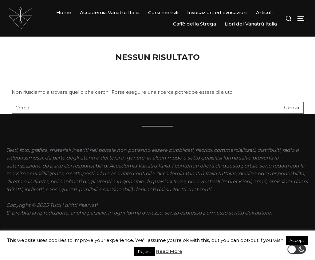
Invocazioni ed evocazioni (217, 12)
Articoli (264, 12)
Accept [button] (296, 240)
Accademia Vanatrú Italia (110, 12)
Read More (169, 251)
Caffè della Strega (194, 24)
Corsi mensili (163, 12)
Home (63, 12)
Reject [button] (144, 251)
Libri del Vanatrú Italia (251, 24)
